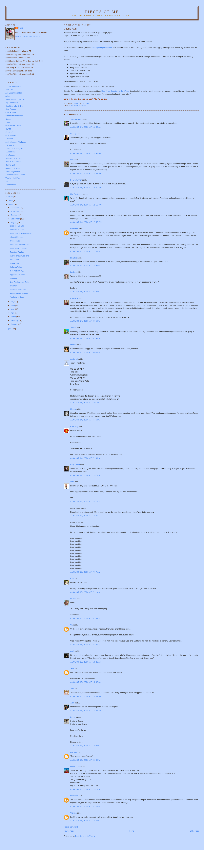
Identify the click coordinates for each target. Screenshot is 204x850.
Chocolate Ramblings (14, 116)
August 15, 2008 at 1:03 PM (85, 746)
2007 (10, 329)
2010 (10, 197)
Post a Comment (71, 827)
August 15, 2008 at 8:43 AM (85, 645)
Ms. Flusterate (76, 194)
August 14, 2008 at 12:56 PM (86, 222)
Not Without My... (17, 271)
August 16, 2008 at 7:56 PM (85, 821)
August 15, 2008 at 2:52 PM (85, 789)
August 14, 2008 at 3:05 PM (85, 321)
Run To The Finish (13, 162)
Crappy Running (78, 105)
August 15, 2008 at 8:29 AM (85, 618)
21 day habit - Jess (13, 86)
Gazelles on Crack (13, 125)
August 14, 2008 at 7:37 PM (85, 475)
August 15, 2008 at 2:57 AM (85, 501)
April (13, 313)
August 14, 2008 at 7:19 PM (85, 458)
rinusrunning (75, 766)
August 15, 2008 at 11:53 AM (86, 711)
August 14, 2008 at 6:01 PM (85, 403)
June (13, 305)
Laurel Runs (10, 152)
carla (72, 482)
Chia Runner (10, 109)
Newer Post (68, 831)
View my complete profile (27, 36)
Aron (72, 703)
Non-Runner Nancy (13, 158)
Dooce (8, 119)
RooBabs (74, 298)
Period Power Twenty (19, 293)
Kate (72, 578)
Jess (72, 668)
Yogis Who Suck (17, 297)
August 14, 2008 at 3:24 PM (85, 338)
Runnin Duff (10, 165)
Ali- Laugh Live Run (13, 93)
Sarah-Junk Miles (12, 168)
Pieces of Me (102, 12)
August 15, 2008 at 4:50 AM (85, 516)
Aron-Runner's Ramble (14, 99)
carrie (72, 651)
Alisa (7, 96)
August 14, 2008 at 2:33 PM (85, 292)
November (15, 211)
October (14, 215)
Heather (73, 258)
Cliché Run (14, 263)
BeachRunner (76, 180)
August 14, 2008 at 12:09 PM (86, 188)
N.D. (72, 160)
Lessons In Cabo (17, 230)
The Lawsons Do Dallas (15, 175)
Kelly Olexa (75, 465)
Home (131, 831)
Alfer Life (9, 89)
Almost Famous (16, 237)
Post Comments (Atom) (85, 836)
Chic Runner (10, 112)
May (13, 309)
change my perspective (102, 48)
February (15, 320)
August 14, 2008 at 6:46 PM (85, 420)
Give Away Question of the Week (115, 91)
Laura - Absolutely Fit (14, 148)
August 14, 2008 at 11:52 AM (86, 173)
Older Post (194, 831)
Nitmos (73, 599)
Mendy (73, 409)
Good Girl (14, 278)
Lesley (73, 272)
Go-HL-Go (9, 132)
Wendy (73, 133)
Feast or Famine (17, 252)
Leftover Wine (16, 267)
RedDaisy (74, 426)
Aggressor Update (17, 274)
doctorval (74, 359)
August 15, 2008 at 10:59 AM (86, 696)
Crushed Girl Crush (18, 289)
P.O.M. (20, 28)
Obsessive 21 (15, 241)
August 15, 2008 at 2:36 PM (85, 760)
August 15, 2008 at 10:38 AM (86, 682)
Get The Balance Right (19, 282)
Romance (74, 229)
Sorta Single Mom (12, 171)
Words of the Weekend (19, 256)
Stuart (72, 717)
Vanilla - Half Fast (12, 178)
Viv (71, 625)
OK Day (13, 286)
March (13, 317)
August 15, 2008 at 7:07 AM (85, 572)
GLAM (8, 129)
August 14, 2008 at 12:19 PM (86, 205)
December (15, 207)
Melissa (73, 345)
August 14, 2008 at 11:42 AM (86, 153)
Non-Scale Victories (18, 248)
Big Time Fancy (11, 103)
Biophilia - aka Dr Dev (14, 106)
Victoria (73, 813)
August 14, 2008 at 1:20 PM (85, 251)
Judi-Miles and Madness (15, 142)
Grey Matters (10, 135)
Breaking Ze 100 (17, 226)
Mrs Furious (10, 155)
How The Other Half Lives (21, 233)
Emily (7, 122)
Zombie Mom (10, 185)
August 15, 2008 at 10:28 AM (86, 662)
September (15, 219)
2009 (10, 200)
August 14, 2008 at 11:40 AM (86, 127)
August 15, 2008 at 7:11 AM (85, 592)
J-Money (9, 139)
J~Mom (73, 327)
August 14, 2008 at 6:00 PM (85, 352)
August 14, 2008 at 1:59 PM (85, 265)
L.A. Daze (9, 145)
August (14, 222)
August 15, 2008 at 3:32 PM (85, 806)
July (13, 302)
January (14, 324)
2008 (10, 204)
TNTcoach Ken (76, 119)
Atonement (14, 260)
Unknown (74, 752)
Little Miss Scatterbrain (19, 245)
